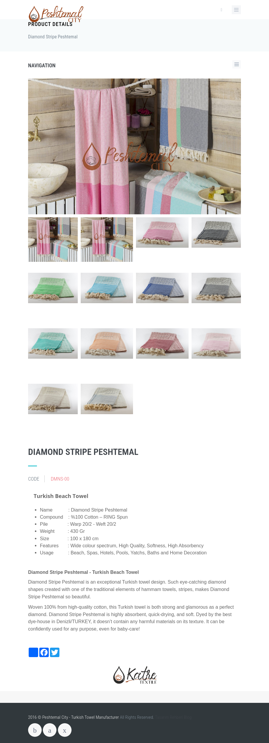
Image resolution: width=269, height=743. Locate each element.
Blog (188, 717)
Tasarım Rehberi (169, 717)
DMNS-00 (60, 479)
